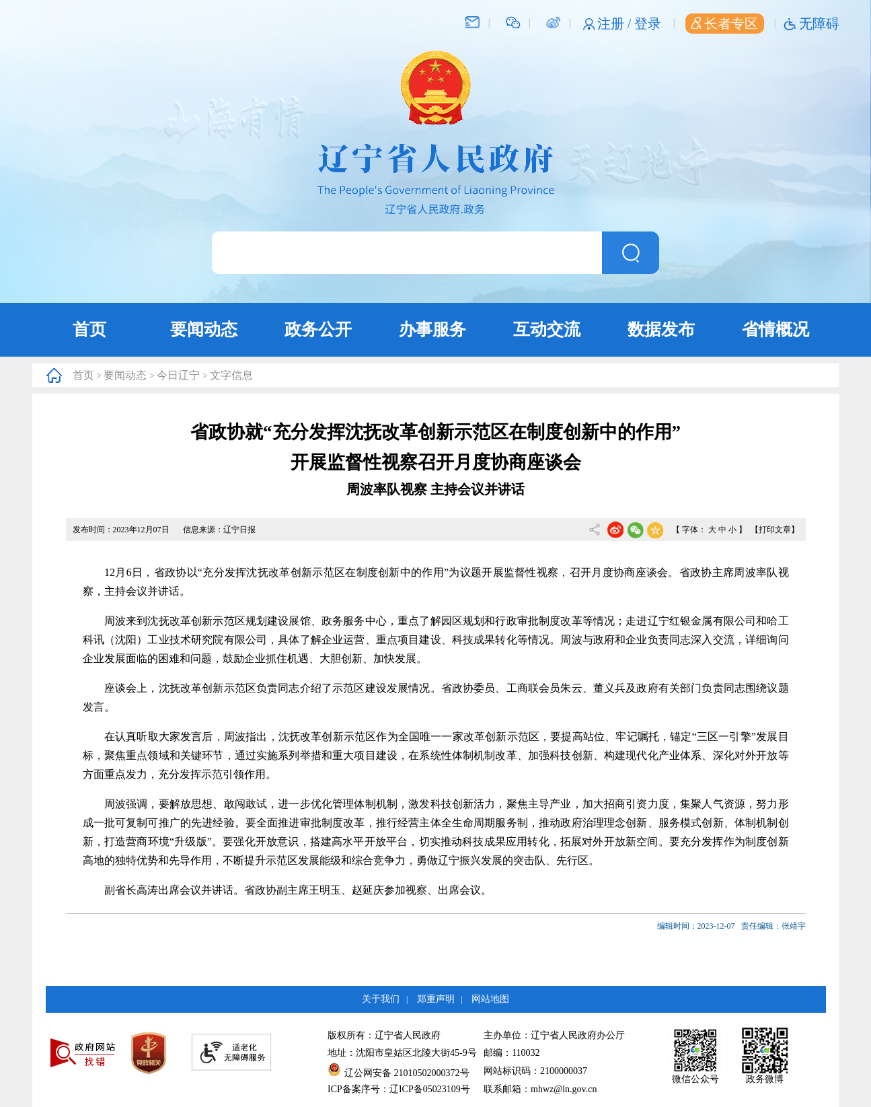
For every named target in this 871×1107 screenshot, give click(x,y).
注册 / (616, 23)
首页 (89, 329)
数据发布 (661, 329)
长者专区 (724, 23)
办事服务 (432, 329)
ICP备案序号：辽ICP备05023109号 (399, 1089)
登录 (647, 23)
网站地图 (490, 999)
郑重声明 (436, 999)
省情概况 (775, 329)
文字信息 (231, 375)
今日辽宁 (178, 375)
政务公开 (318, 329)
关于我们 (381, 999)
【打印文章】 (775, 529)
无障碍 (819, 23)
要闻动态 (203, 329)
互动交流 (546, 329)
